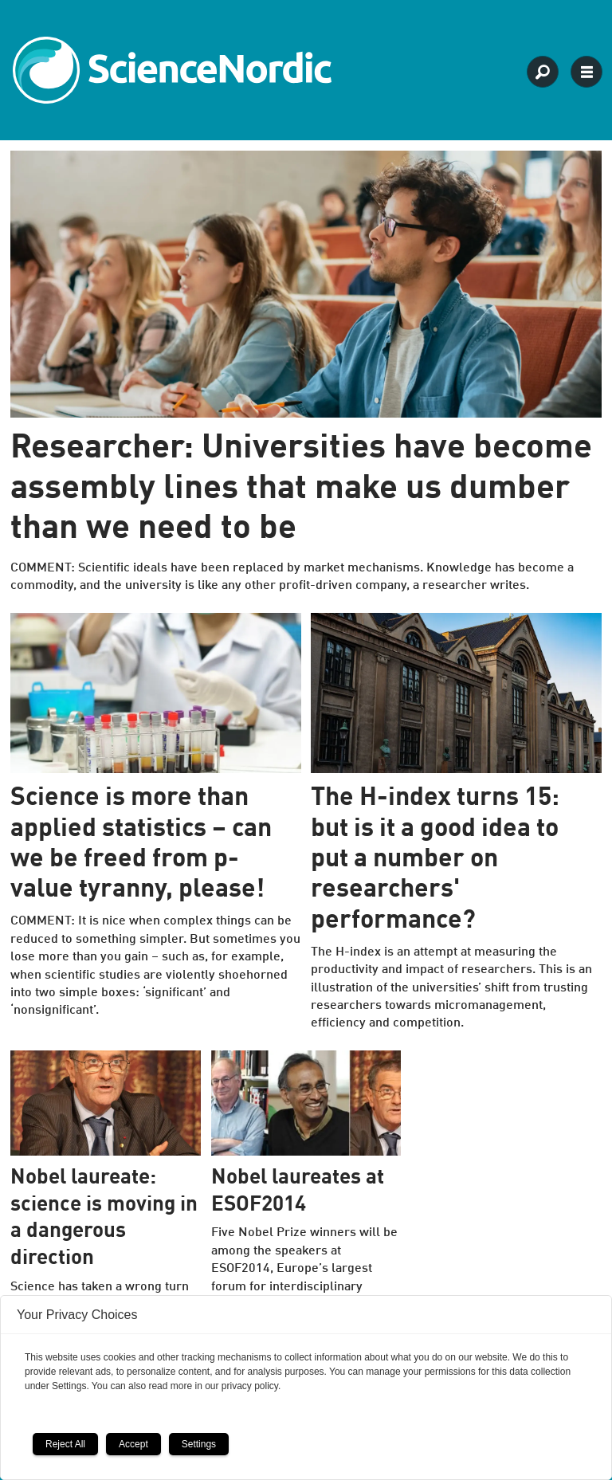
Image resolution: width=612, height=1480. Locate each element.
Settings (199, 1444)
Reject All (65, 1444)
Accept (133, 1444)
